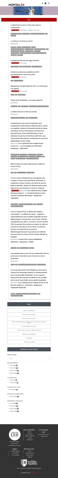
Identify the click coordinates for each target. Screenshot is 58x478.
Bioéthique (14, 106)
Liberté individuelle (16, 33)
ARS (12, 172)
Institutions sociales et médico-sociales (29, 330)
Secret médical (29, 49)
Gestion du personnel (29, 314)
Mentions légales (15, 451)
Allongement (21, 94)
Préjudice (13, 248)
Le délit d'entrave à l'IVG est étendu (24, 112)
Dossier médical (26, 47)
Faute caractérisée (23, 156)
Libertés (13, 35)
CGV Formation (15, 455)
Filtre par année (11, 354)
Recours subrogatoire (16, 295)
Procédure (29, 338)
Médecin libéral (32, 154)
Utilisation (14, 156)
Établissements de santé (29, 326)
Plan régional (30, 172)
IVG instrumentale (36, 66)
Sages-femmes (27, 66)
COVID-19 (20, 55)
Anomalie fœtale (20, 158)
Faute (12, 264)
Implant (32, 248)
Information (23, 154)
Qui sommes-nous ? (44, 434)
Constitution (26, 33)
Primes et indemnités (29, 310)
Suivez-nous (44, 436)
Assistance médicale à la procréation (38, 106)
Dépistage (13, 55)
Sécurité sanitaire (29, 342)
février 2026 (14, 370)
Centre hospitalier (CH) (35, 156)
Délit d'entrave (33, 117)
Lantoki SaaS (33, 472)
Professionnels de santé (17, 49)
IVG (46, 33)
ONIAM (13, 293)
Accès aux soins (22, 172)
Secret (33, 47)
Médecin (13, 47)
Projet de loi (24, 106)
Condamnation (15, 154)
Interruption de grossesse (37, 33)
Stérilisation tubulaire (17, 206)
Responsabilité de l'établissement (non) (26, 293)
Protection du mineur (25, 53)
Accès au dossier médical (17, 51)
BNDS (29, 451)
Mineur (19, 47)
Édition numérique (30, 436)
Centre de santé (18, 80)
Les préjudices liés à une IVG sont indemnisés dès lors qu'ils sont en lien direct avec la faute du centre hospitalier (30, 255)
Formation (30, 434)
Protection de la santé (29, 318)
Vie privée (39, 154)
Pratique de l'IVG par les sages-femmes (25, 60)
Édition (30, 432)
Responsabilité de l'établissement (27, 264)
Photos (13, 158)
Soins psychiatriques (39, 49)
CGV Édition (15, 453)
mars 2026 (14, 368)
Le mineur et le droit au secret (22, 41)
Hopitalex (29, 457)
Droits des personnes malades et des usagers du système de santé (29, 322)
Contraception (15, 53)
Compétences (14, 66)
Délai (12, 94)
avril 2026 (14, 365)
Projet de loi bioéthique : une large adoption (27, 100)
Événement (30, 440)
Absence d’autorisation (32, 158)
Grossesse (37, 51)
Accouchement (29, 51)
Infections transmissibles (39, 53)
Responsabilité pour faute (25, 204)
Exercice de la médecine (29, 334)
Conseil (30, 438)
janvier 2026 (14, 373)
